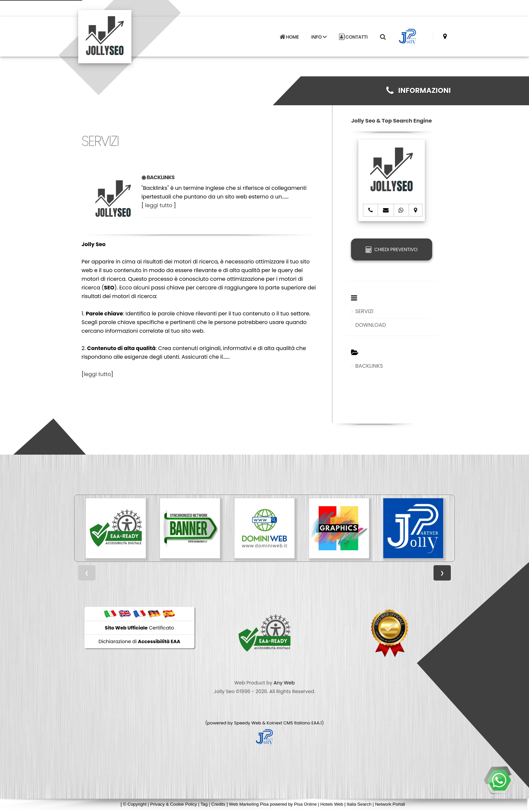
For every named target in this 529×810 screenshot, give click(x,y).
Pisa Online (305, 804)
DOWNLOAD (370, 325)
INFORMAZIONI (418, 90)
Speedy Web (247, 723)
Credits (218, 804)
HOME (289, 37)
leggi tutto (158, 205)
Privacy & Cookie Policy (173, 804)
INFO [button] (319, 37)
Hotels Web (331, 804)
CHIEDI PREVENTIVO (392, 249)
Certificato (139, 627)
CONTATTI (353, 37)
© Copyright (135, 804)
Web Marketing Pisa (248, 804)
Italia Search (359, 804)
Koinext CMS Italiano (289, 723)
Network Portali (390, 804)
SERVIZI (364, 311)
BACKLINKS (369, 366)
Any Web (284, 682)
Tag (204, 804)
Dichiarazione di (139, 641)
